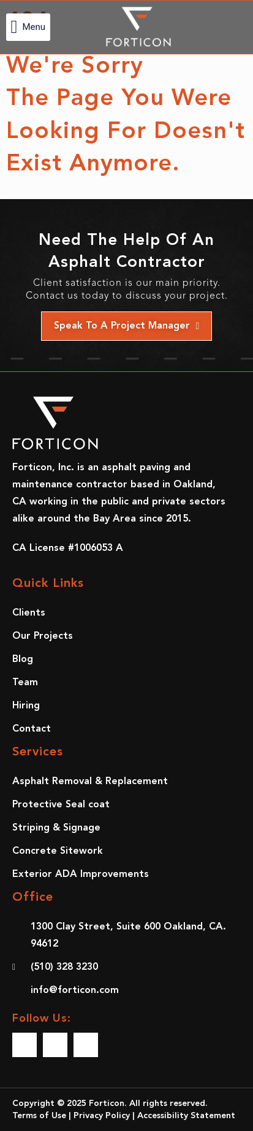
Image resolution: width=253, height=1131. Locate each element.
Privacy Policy (102, 1115)
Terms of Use (39, 1115)
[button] (28, 27)
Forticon (106, 1103)
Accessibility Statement (186, 1115)
